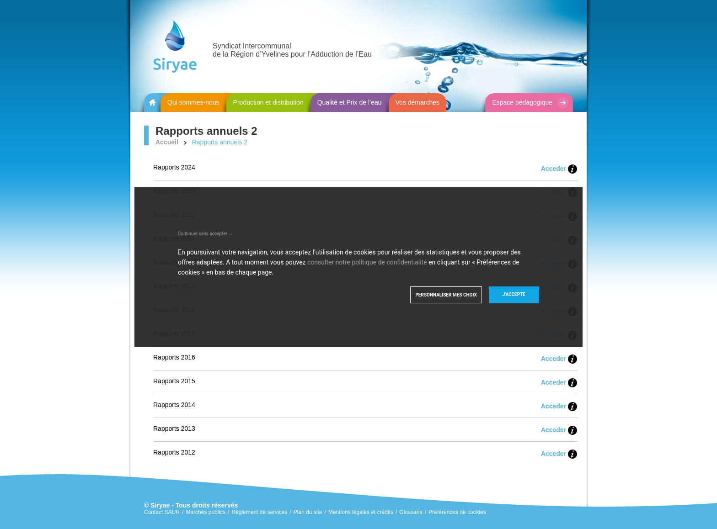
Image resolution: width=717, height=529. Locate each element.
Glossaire (411, 512)
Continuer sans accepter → (205, 233)
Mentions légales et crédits (360, 512)
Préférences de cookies (457, 512)
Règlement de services (259, 512)
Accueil (166, 142)
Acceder (553, 168)
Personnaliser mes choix (445, 294)
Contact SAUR (162, 512)
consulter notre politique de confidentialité (367, 262)
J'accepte (514, 294)
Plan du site (308, 512)
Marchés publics (205, 512)
